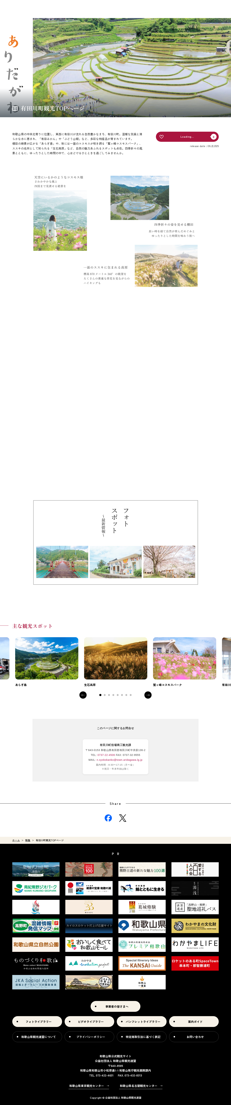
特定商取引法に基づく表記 (143, 1037)
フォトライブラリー (39, 1021)
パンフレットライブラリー (143, 1021)
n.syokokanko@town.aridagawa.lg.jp (120, 759)
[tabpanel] (46, 662)
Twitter (122, 818)
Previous (83, 695)
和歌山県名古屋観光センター (138, 1086)
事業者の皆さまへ (116, 1006)
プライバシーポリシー (90, 1037)
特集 (27, 840)
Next (148, 695)
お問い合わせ (195, 1037)
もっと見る (46, 662)
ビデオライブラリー (91, 1021)
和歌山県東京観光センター (86, 1086)
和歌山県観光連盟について (38, 1037)
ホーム (16, 840)
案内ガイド (195, 1021)
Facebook (108, 818)
